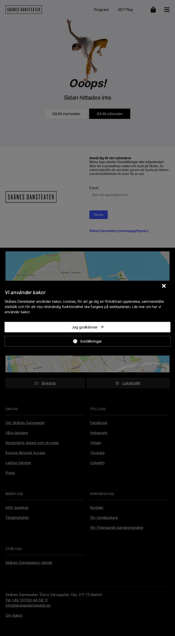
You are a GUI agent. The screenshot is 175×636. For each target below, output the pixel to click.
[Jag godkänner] (87, 327)
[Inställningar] (87, 341)
